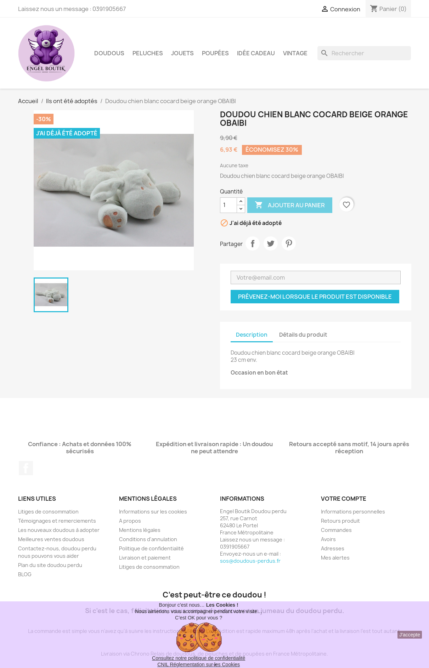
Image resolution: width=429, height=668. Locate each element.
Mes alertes (335, 557)
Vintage (295, 53)
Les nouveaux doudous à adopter (59, 530)
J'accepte (409, 635)
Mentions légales (139, 530)
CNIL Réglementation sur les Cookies (198, 664)
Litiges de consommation (48, 511)
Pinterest (289, 243)
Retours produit (340, 520)
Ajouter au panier (290, 205)
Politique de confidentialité (151, 548)
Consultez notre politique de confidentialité (198, 658)
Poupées (215, 53)
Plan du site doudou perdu (50, 565)
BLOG (25, 574)
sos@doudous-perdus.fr (250, 560)
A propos (130, 520)
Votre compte (343, 499)
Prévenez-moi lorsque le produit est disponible (315, 297)
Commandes (336, 530)
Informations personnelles (353, 511)
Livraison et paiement (145, 557)
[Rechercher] (364, 53)
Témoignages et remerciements (57, 520)
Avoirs (328, 539)
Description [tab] (251, 334)
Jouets (182, 53)
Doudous (109, 53)
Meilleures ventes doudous (51, 539)
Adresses (332, 548)
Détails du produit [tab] (303, 334)
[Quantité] (228, 205)
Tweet (271, 243)
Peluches (147, 53)
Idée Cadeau (256, 53)
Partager (252, 243)
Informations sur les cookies (153, 511)
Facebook (26, 468)
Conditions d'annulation (148, 539)
